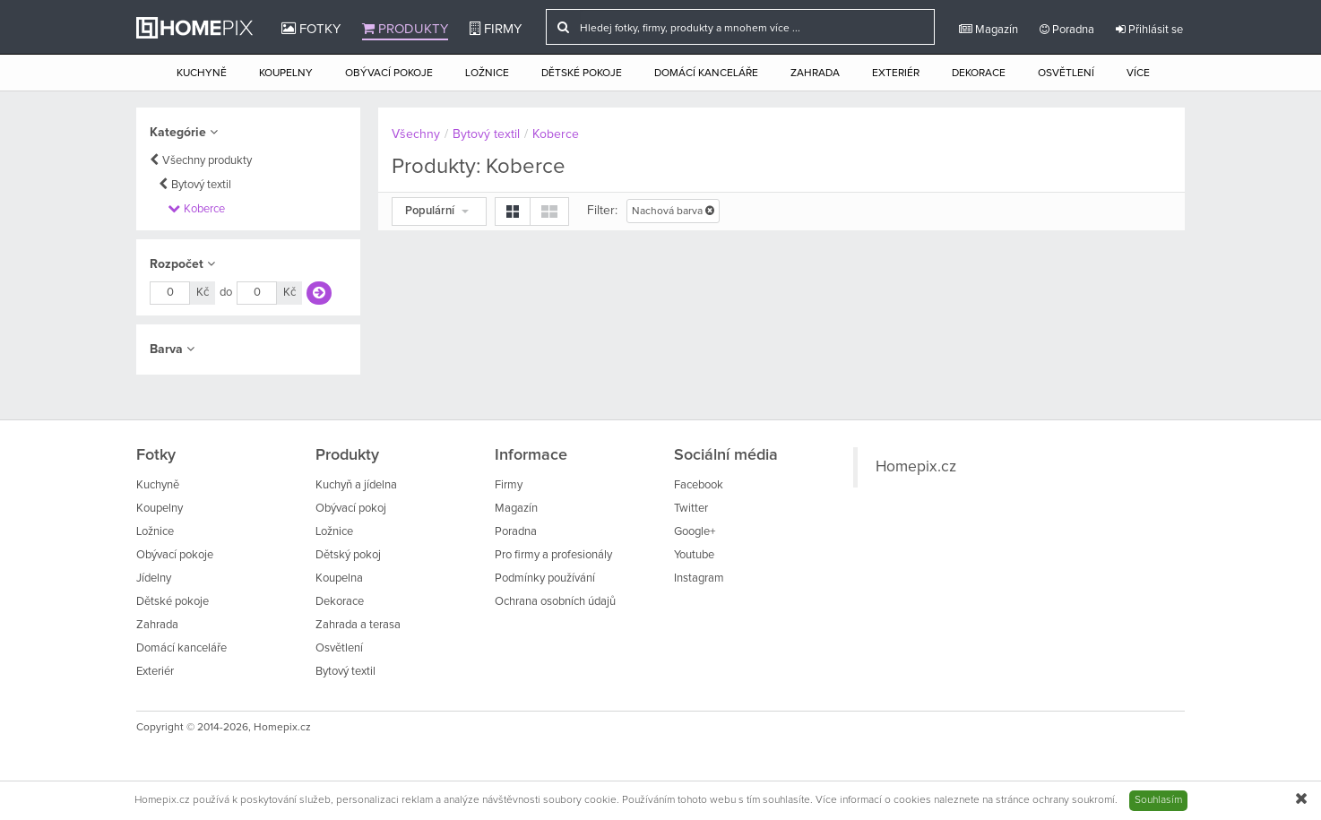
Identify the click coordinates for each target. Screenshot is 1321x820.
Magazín (988, 29)
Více (1138, 73)
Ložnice (487, 73)
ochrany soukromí (1073, 800)
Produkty (405, 29)
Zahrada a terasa (358, 625)
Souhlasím (1158, 800)
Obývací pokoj (350, 508)
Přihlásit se (1149, 29)
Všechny (416, 134)
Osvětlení (1066, 73)
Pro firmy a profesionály (553, 555)
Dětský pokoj (348, 555)
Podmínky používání (545, 578)
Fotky (311, 29)
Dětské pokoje (581, 73)
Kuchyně (202, 73)
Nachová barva (673, 211)
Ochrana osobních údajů (555, 602)
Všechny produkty (207, 161)
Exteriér (896, 73)
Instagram (699, 578)
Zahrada (815, 73)
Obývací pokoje (389, 73)
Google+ (694, 532)
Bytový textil (201, 185)
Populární (437, 211)
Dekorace (979, 73)
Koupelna (339, 578)
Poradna (1067, 29)
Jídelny (153, 578)
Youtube (694, 555)
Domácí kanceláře (706, 73)
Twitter (691, 508)
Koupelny (286, 73)
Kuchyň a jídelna (356, 485)
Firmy (496, 29)
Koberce (204, 209)
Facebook (698, 485)
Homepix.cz (916, 467)
